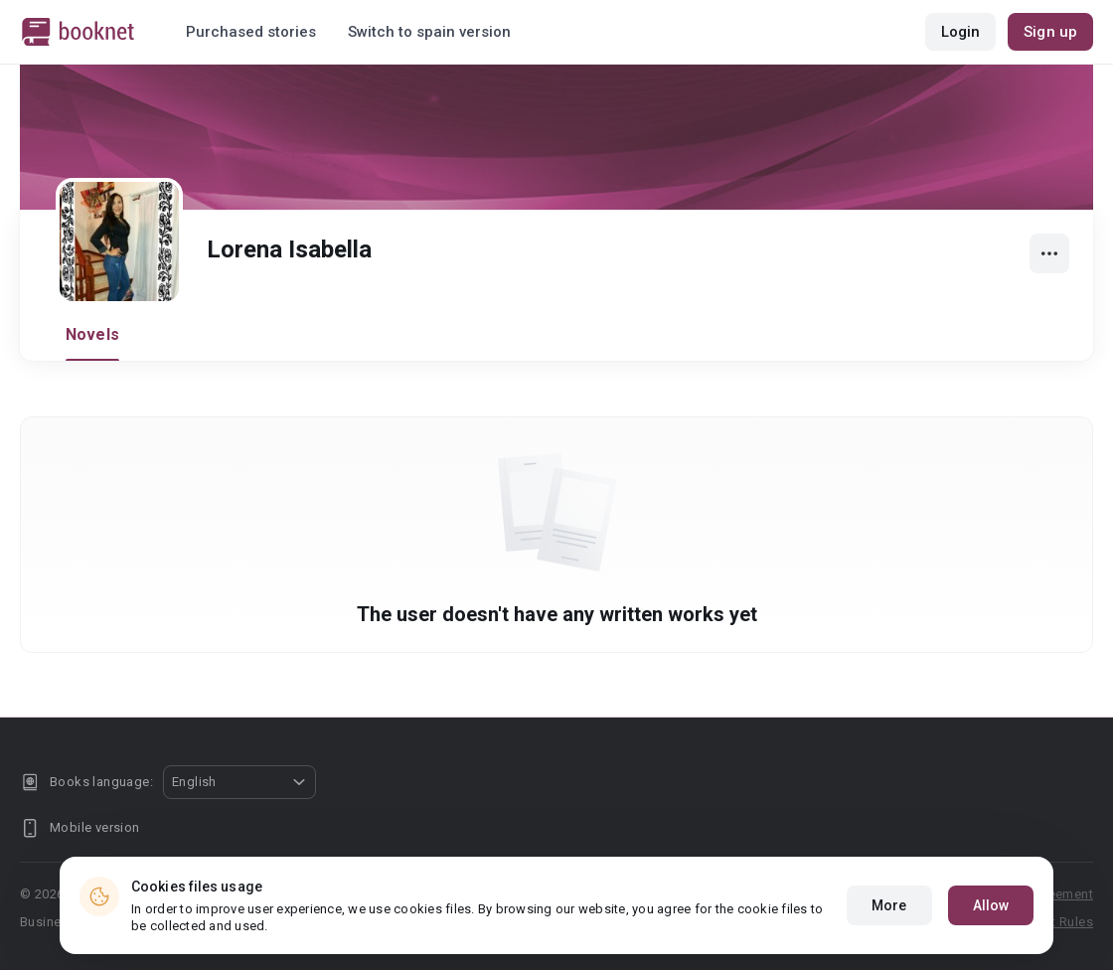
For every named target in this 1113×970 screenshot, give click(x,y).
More (889, 905)
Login (961, 32)
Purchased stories (251, 32)
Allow (991, 905)
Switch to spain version (429, 32)
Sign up (1050, 32)
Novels (92, 334)
